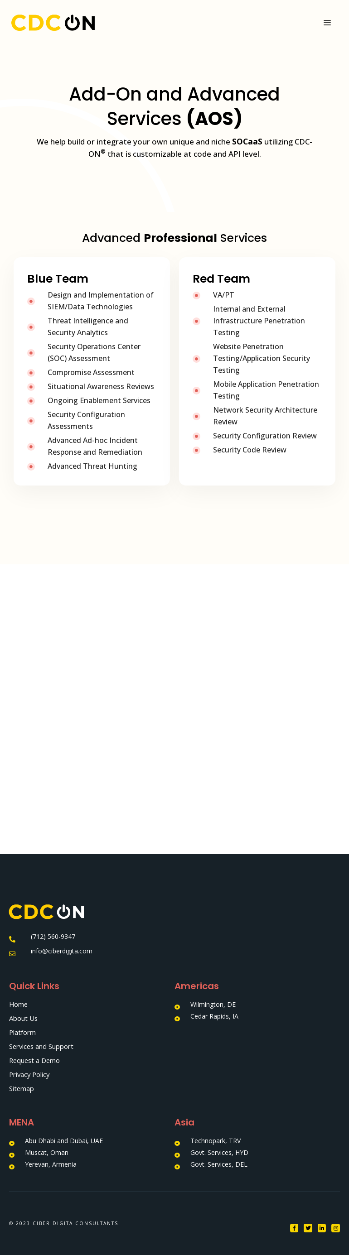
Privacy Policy (30, 1074)
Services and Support (42, 1046)
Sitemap (21, 1088)
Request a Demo (35, 1060)
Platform (22, 1032)
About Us (23, 1018)
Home (19, 1004)
